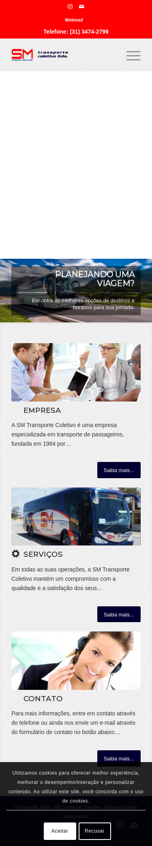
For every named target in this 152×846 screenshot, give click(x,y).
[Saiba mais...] (119, 470)
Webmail (74, 19)
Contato (43, 698)
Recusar (95, 831)
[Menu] (129, 55)
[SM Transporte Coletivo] (63, 55)
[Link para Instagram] (70, 6)
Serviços (43, 554)
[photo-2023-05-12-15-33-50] (76, 516)
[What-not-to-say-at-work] (76, 372)
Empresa (42, 410)
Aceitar (60, 831)
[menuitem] (74, 20)
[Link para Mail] (82, 6)
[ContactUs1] (76, 660)
